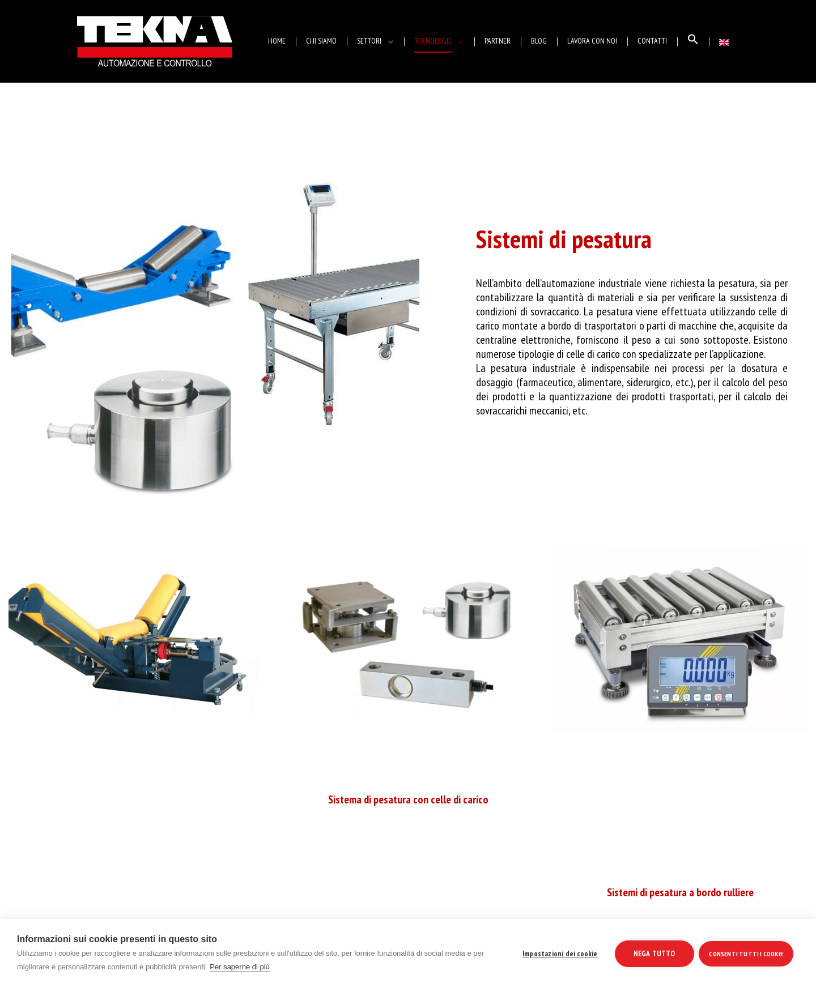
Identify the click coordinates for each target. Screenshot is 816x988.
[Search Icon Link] (693, 42)
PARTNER (497, 41)
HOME (277, 41)
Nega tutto (653, 953)
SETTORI (369, 41)
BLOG (539, 41)
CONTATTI (652, 41)
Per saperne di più (240, 967)
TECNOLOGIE (433, 41)
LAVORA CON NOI (592, 41)
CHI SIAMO (321, 41)
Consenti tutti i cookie (746, 953)
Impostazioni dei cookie (559, 953)
